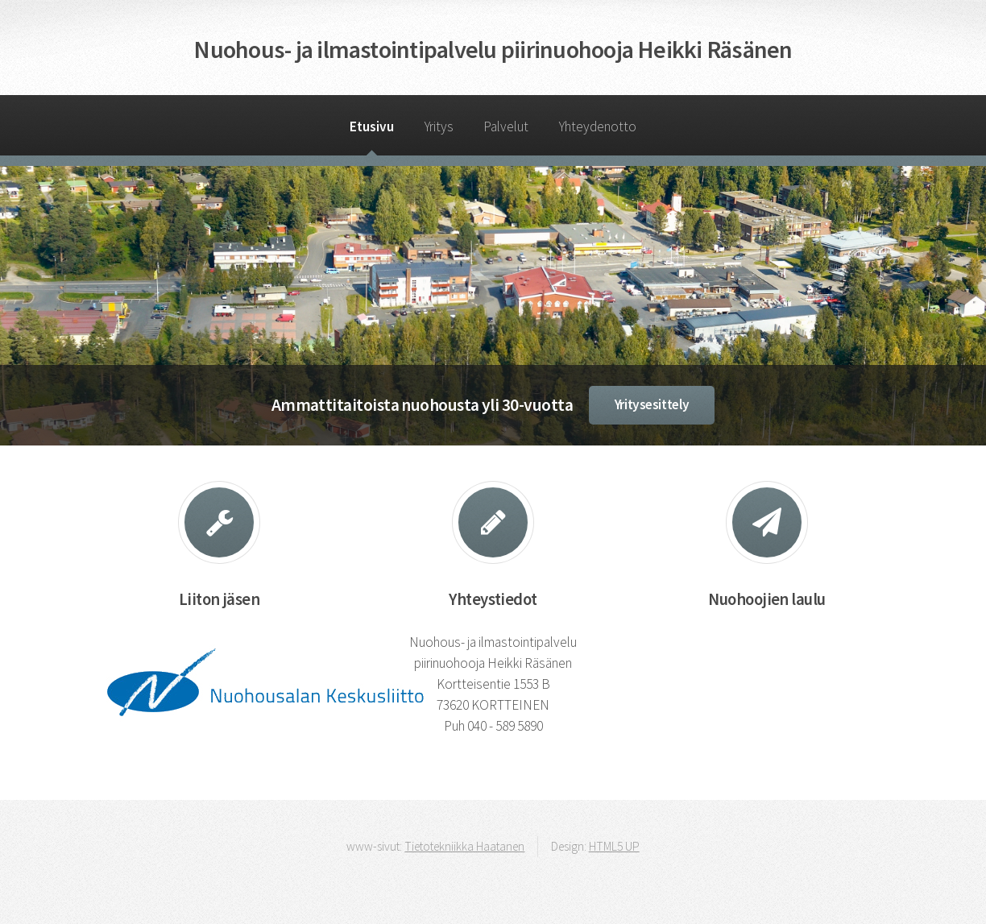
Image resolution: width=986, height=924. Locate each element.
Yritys (439, 126)
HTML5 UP (614, 846)
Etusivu (372, 126)
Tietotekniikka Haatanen (464, 846)
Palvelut (505, 126)
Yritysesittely (652, 404)
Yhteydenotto (597, 126)
